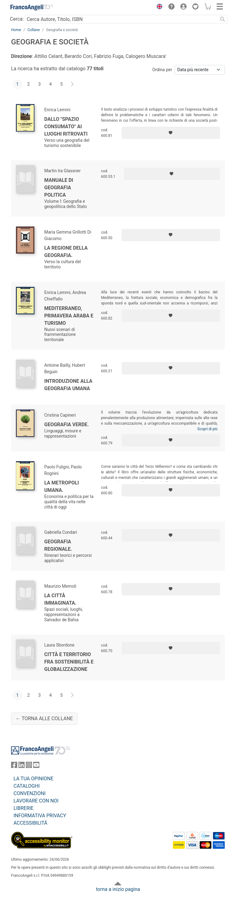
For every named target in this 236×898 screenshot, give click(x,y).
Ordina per (162, 69)
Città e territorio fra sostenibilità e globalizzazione (68, 661)
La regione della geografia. (66, 251)
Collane (33, 30)
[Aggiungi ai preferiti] (171, 133)
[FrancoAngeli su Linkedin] (21, 766)
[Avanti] (72, 84)
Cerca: (17, 19)
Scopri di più (207, 429)
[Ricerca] (222, 19)
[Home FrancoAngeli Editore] (31, 7)
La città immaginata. (60, 599)
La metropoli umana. (61, 486)
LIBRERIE (23, 808)
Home (16, 30)
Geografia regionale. (58, 545)
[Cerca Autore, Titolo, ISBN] (121, 19)
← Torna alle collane (44, 718)
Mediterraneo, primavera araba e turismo (68, 315)
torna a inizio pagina (118, 889)
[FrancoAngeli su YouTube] (36, 766)
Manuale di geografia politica (58, 187)
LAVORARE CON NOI (36, 801)
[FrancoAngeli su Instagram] (29, 766)
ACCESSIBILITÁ (30, 823)
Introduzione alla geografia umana (68, 384)
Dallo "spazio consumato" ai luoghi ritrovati (66, 126)
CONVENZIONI (29, 793)
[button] (158, 7)
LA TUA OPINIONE (33, 779)
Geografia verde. (66, 424)
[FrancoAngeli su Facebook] (14, 766)
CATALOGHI (27, 786)
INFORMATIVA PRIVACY (40, 815)
